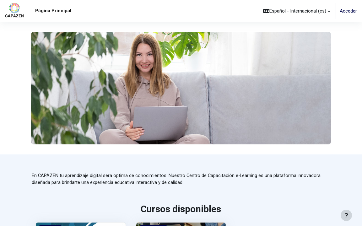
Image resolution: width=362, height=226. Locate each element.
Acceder (348, 11)
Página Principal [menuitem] (53, 10)
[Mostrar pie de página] (346, 215)
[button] (296, 11)
